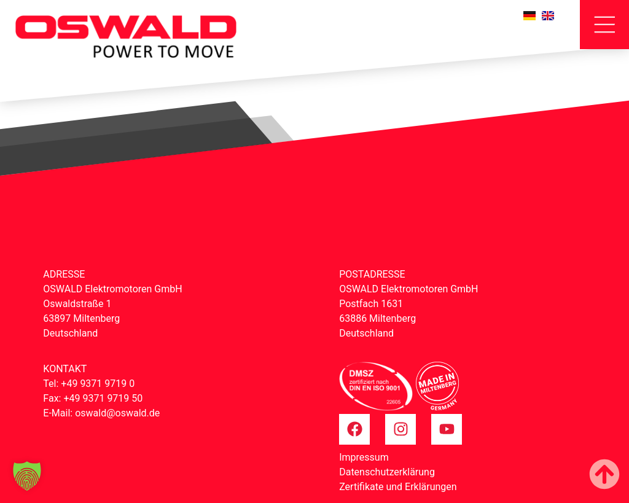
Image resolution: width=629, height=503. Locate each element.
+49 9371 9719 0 (98, 383)
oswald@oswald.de (117, 413)
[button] (27, 476)
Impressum (364, 457)
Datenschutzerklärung (387, 472)
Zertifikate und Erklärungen (397, 487)
